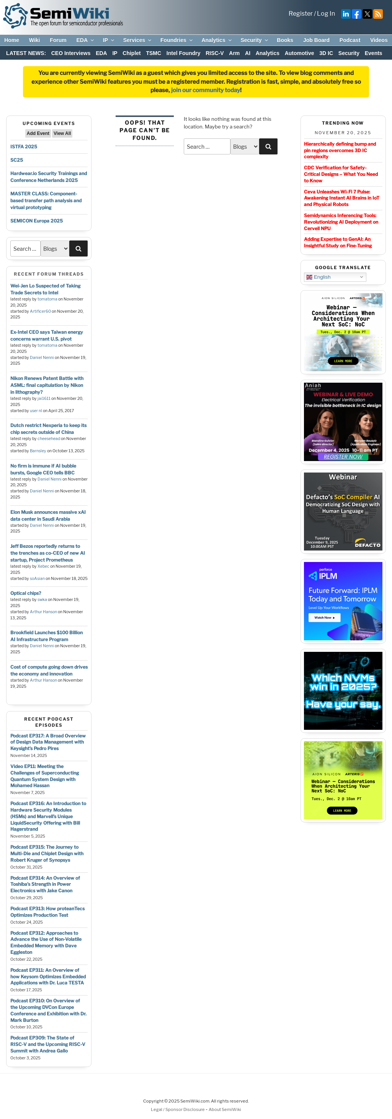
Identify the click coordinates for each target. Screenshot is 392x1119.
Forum (58, 40)
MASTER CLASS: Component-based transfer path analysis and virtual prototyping (46, 200)
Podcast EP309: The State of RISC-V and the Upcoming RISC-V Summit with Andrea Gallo (47, 1044)
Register (301, 13)
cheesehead (49, 438)
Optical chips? (25, 593)
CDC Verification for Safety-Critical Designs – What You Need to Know (341, 174)
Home (11, 40)
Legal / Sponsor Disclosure (178, 1109)
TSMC (153, 53)
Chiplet (131, 53)
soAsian (37, 578)
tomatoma (47, 299)
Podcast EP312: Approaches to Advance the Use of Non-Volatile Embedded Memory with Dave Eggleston (46, 942)
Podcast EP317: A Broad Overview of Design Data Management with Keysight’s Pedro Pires (48, 742)
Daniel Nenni (42, 357)
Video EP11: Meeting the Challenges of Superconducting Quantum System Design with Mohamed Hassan (44, 775)
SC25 (16, 160)
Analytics (216, 40)
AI (247, 53)
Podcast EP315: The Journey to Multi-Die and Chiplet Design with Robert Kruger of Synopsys (46, 853)
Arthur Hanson (43, 611)
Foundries (177, 40)
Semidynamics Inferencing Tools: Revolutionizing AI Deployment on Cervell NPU (341, 222)
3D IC (326, 53)
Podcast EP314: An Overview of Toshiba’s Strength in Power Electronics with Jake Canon (45, 884)
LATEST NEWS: (26, 53)
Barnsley (38, 450)
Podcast (350, 40)
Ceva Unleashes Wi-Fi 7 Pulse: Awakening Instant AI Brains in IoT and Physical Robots (341, 198)
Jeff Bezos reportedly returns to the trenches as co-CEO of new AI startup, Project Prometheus (47, 553)
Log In (326, 13)
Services (138, 40)
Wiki (34, 40)
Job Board (316, 40)
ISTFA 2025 (23, 146)
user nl (36, 410)
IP (109, 40)
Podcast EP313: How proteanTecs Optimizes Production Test (47, 912)
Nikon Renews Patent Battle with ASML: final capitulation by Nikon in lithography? (46, 385)
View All (62, 133)
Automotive (299, 53)
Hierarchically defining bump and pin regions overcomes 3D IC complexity (340, 150)
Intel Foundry (184, 53)
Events (373, 53)
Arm (234, 53)
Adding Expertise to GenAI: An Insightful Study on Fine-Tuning (338, 242)
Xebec (43, 566)
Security (254, 40)
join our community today (205, 90)
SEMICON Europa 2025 (36, 221)
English (318, 277)
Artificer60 (40, 311)
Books (285, 40)
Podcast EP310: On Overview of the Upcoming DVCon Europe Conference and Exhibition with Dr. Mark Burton (48, 1010)
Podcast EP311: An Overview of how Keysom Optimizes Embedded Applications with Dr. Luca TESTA (48, 976)
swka (42, 599)
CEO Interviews (71, 53)
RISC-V (215, 53)
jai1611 (44, 398)
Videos (379, 40)
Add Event (38, 133)
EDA (85, 40)
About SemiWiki (225, 1109)
